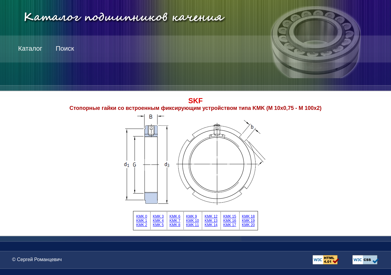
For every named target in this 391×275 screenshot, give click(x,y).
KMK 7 (175, 221)
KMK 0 (141, 216)
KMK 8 (175, 225)
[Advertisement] (279, 69)
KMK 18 (248, 216)
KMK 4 (158, 221)
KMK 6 (175, 216)
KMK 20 (248, 225)
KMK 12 (211, 216)
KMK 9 (191, 216)
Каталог (30, 48)
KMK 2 (141, 225)
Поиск (65, 48)
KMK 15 (229, 216)
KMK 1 (141, 221)
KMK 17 (229, 225)
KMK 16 (229, 221)
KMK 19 (248, 221)
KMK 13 (211, 221)
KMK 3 (158, 216)
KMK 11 (192, 225)
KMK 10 (192, 221)
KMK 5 (158, 225)
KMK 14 (211, 225)
